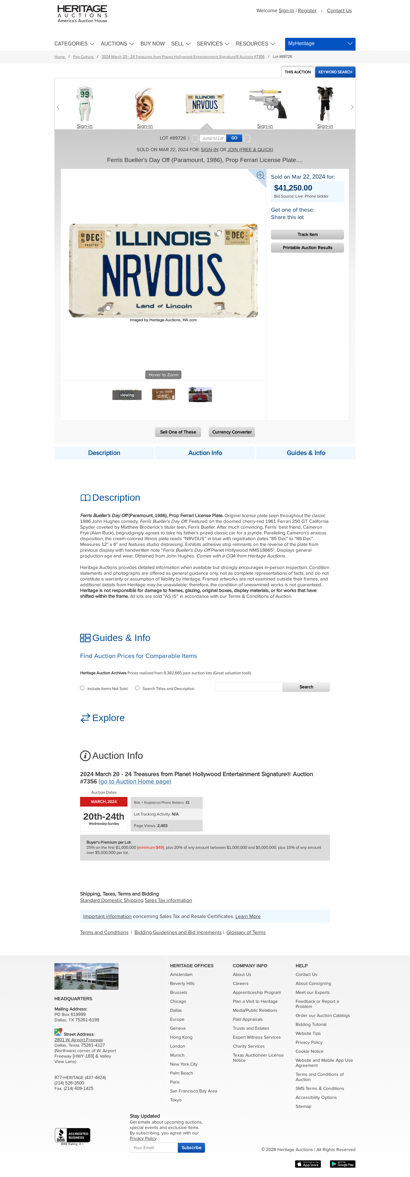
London (177, 1046)
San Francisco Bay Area (193, 1091)
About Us (242, 974)
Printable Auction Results (307, 247)
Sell (177, 43)
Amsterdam (181, 974)
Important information (107, 916)
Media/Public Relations (255, 1010)
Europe (177, 1019)
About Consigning (313, 983)
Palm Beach (181, 1073)
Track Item (308, 234)
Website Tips (308, 1033)
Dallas (176, 1010)
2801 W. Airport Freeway (78, 1040)
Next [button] (251, 260)
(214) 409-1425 (79, 1088)
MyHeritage (301, 43)
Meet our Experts (313, 992)
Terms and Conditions (104, 932)
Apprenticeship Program (257, 992)
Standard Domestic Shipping (112, 900)
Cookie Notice (310, 1051)
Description (104, 453)
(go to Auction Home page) (135, 781)
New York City (184, 1064)
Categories (71, 43)
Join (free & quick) (250, 149)
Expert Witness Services (257, 1037)
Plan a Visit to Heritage (255, 1001)
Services (210, 43)
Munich (177, 1055)
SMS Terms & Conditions (320, 1088)
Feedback (305, 1001)
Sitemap (303, 1106)
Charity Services (249, 1046)
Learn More (248, 916)
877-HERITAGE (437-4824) (80, 1077)
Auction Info (205, 453)
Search (306, 687)
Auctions (114, 43)
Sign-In (286, 10)
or (318, 1001)
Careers (241, 983)
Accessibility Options (316, 1097)
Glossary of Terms (246, 932)
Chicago (178, 1001)
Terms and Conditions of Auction (320, 1077)
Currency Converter (232, 432)
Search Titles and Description (164, 688)
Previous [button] (75, 260)
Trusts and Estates (251, 1028)
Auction (298, 72)
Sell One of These (178, 432)
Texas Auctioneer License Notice (258, 1057)
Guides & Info (306, 453)
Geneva (177, 1028)
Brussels (178, 992)
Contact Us (339, 10)
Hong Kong (181, 1037)
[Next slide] (350, 107)
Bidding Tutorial (311, 1024)
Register (307, 10)
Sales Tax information (168, 900)
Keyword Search (335, 72)
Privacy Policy (309, 1042)
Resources (252, 43)
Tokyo (176, 1100)
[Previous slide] (59, 107)
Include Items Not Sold (103, 688)
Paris (175, 1082)
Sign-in (85, 126)
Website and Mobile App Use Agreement (324, 1063)
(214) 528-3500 (69, 1083)
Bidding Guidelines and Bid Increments (178, 932)
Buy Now (152, 43)
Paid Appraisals (248, 1019)
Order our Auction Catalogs (323, 1015)
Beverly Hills (182, 983)
